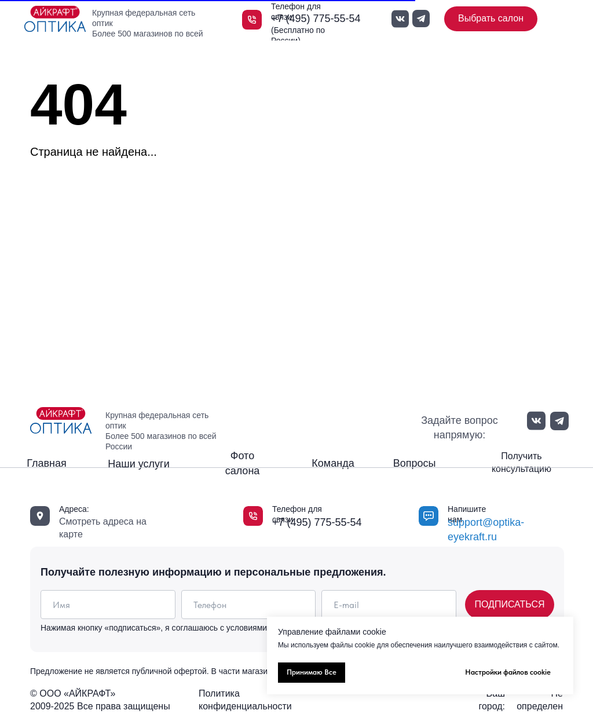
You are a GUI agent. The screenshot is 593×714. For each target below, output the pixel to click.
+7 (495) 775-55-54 (316, 18)
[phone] (248, 604)
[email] (388, 604)
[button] (521, 462)
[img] (55, 19)
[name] (108, 604)
